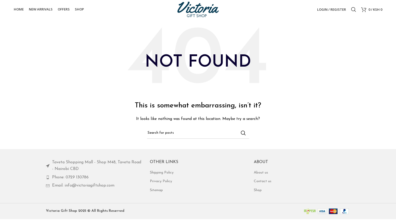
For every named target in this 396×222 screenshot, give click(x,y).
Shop (258, 193)
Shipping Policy (162, 175)
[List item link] (94, 168)
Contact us (262, 184)
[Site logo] (198, 11)
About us (261, 175)
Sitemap (156, 193)
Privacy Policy (161, 184)
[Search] (354, 11)
